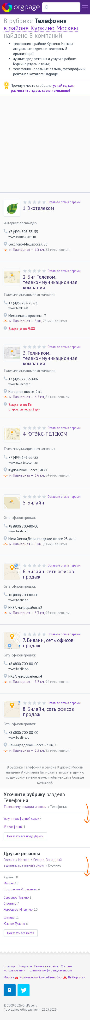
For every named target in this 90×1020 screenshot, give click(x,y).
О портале (25, 966)
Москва (24, 859)
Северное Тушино (16, 897)
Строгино (10, 903)
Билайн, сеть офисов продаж (48, 574)
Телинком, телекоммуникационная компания (50, 358)
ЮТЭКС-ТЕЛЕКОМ (45, 434)
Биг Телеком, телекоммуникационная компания (50, 282)
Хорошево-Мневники (18, 909)
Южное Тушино (14, 924)
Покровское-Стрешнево (20, 889)
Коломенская (29, 977)
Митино (9, 883)
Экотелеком (38, 208)
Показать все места (20, 933)
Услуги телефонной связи (21, 819)
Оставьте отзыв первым (64, 202)
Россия (9, 859)
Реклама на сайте (46, 966)
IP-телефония (13, 827)
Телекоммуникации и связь (25, 806)
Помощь (9, 966)
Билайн (33, 502)
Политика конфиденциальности (50, 970)
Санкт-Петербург (51, 977)
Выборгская (76, 977)
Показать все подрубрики (25, 836)
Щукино (9, 918)
